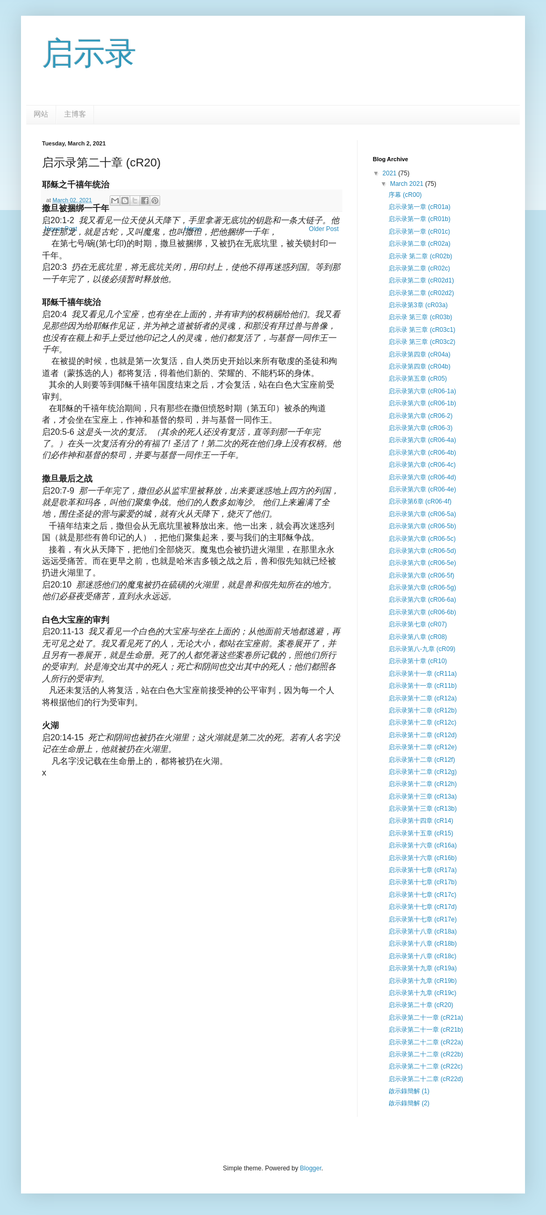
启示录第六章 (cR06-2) (420, 416)
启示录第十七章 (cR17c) (422, 894)
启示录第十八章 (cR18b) (422, 943)
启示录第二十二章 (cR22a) (425, 1042)
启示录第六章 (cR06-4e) (422, 489)
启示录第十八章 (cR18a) (422, 931)
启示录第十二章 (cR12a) (422, 698)
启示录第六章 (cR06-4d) (422, 477)
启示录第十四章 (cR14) (420, 820)
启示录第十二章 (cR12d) (422, 735)
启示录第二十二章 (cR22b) (425, 1054)
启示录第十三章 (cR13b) (422, 808)
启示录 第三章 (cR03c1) (421, 329)
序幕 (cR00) (405, 194)
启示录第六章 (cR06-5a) (422, 514)
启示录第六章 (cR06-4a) (422, 440)
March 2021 (407, 183)
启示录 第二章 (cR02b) (420, 256)
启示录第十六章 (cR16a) (422, 845)
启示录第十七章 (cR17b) (422, 882)
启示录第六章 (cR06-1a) (422, 391)
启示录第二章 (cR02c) (419, 268)
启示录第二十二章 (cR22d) (425, 1079)
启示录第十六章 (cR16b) (422, 858)
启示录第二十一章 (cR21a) (425, 1017)
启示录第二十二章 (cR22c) (425, 1066)
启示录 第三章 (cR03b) (420, 317)
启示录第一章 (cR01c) (419, 231)
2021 (390, 173)
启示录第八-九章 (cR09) (421, 649)
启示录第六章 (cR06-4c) (422, 464)
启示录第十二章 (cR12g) (422, 772)
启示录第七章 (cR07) (417, 624)
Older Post (324, 229)
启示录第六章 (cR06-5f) (421, 575)
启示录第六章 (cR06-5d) (422, 550)
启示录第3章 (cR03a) (418, 305)
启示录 (89, 53)
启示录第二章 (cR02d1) (421, 280)
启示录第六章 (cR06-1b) (422, 403)
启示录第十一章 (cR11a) (422, 673)
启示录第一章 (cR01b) (419, 219)
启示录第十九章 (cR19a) (422, 968)
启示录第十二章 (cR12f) (421, 759)
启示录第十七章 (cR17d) (422, 906)
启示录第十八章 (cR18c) (422, 956)
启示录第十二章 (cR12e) (422, 747)
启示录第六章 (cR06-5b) (422, 526)
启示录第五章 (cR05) (417, 378)
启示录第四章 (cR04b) (419, 366)
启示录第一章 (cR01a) (419, 207)
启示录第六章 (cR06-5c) (422, 538)
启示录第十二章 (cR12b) (422, 710)
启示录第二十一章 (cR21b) (425, 1029)
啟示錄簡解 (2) (408, 1103)
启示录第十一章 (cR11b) (422, 685)
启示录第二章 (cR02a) (419, 243)
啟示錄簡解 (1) (408, 1091)
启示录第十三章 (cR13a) (422, 796)
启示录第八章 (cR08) (417, 637)
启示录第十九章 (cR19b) (422, 980)
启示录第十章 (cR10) (417, 661)
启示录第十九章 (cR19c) (422, 993)
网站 (41, 114)
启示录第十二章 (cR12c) (422, 722)
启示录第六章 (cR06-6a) (422, 599)
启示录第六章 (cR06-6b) (422, 612)
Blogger (310, 1168)
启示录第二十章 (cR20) (420, 1005)
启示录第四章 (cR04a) (419, 354)
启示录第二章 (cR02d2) (421, 293)
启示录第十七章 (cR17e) (422, 919)
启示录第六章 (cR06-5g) (422, 587)
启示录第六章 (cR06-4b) (422, 452)
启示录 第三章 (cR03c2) (421, 341)
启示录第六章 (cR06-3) (420, 428)
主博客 (75, 114)
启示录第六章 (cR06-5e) (422, 563)
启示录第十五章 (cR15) (420, 833)
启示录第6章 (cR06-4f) (420, 501)
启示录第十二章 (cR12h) (422, 784)
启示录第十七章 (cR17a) (422, 870)
